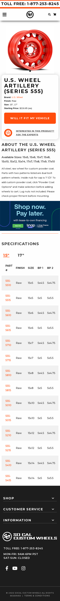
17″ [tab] (21, 255)
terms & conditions (37, 595)
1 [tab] (30, 71)
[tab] (30, 496)
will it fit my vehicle (30, 118)
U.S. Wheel (17, 97)
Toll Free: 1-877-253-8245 (30, 3)
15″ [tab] (6, 255)
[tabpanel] (30, 49)
